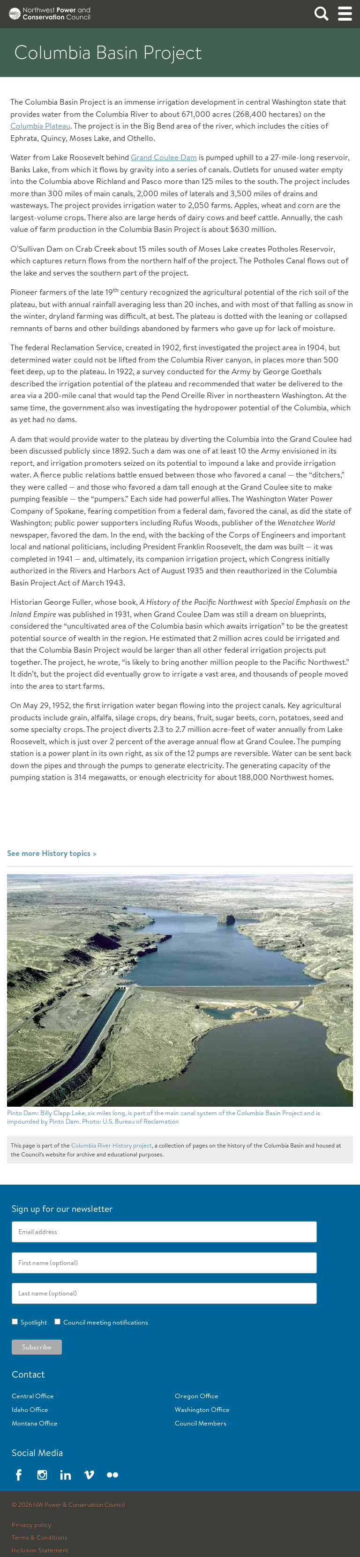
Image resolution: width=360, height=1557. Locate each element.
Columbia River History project (111, 1145)
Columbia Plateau (40, 125)
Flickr (112, 1475)
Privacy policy (31, 1525)
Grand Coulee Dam (164, 157)
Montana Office (35, 1423)
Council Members (200, 1423)
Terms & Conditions (39, 1538)
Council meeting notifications (104, 1322)
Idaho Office (30, 1409)
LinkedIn (66, 1475)
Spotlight (32, 1322)
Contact (28, 1374)
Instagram (42, 1475)
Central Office (33, 1396)
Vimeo (89, 1475)
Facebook (19, 1475)
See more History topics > (52, 853)
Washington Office (202, 1409)
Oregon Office (196, 1396)
